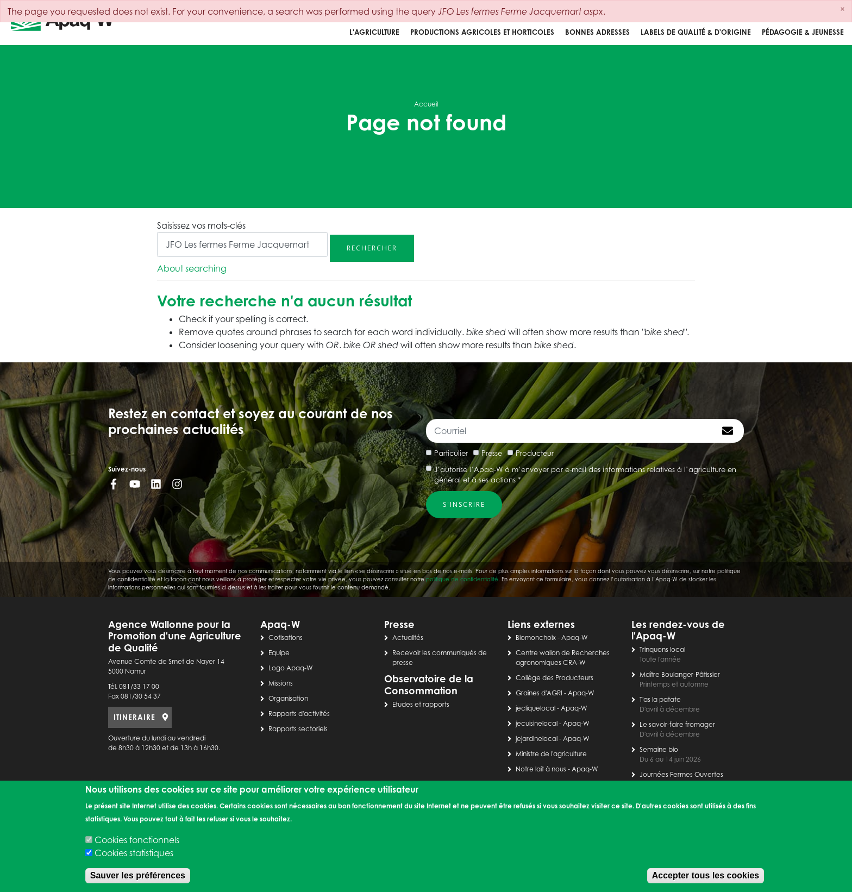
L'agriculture (374, 32)
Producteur (535, 453)
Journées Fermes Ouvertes (681, 774)
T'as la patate (660, 699)
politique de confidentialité (462, 579)
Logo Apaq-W (290, 668)
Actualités (407, 637)
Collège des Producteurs (554, 678)
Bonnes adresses (597, 32)
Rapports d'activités (299, 713)
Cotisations (285, 637)
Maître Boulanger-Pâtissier (680, 674)
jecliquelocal (535, 708)
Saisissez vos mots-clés (201, 225)
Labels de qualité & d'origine (696, 32)
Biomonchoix (536, 637)
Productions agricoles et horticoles (482, 32)
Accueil (426, 104)
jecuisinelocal (536, 723)
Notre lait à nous (541, 769)
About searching (192, 268)
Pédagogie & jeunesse (803, 32)
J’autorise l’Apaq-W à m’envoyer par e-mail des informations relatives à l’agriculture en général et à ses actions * (585, 475)
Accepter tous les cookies (705, 875)
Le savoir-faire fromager (677, 724)
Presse (491, 453)
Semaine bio (659, 749)
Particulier (451, 453)
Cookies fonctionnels (137, 839)
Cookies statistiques (134, 852)
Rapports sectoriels (298, 729)
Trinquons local (662, 649)
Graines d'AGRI (539, 693)
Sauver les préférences (137, 875)
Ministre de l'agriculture (551, 754)
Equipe (279, 653)
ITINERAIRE (134, 717)
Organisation (288, 698)
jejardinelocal (536, 738)
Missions (280, 683)
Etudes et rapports (420, 704)
